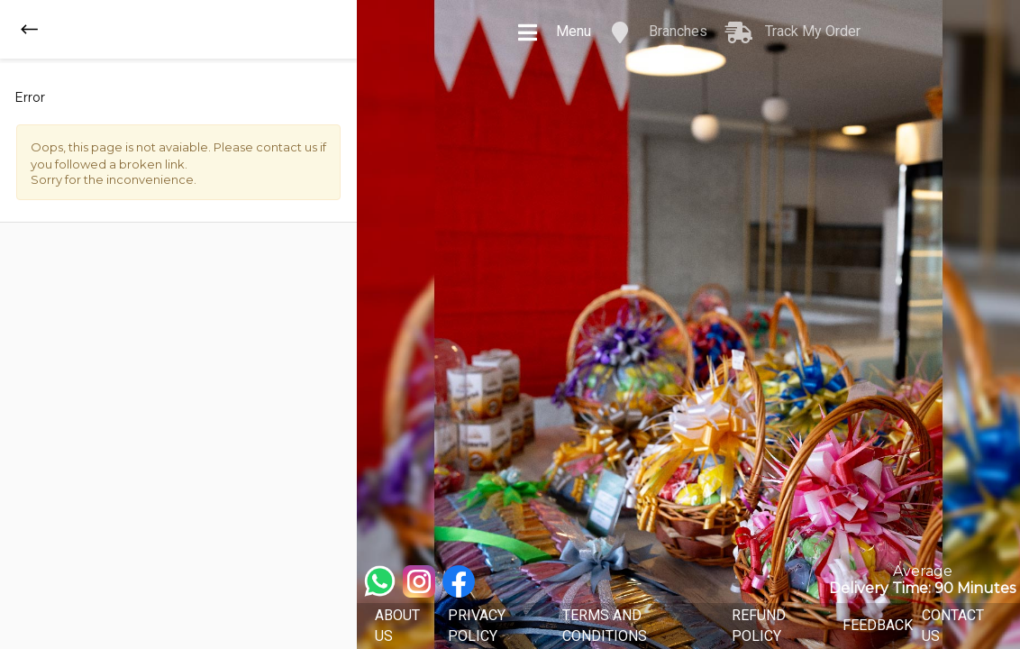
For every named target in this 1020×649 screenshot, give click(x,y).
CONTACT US (953, 625)
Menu (553, 32)
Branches (658, 32)
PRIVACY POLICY (476, 625)
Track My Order (793, 32)
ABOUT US (397, 625)
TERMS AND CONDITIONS (604, 625)
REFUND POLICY (759, 625)
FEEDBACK (877, 625)
